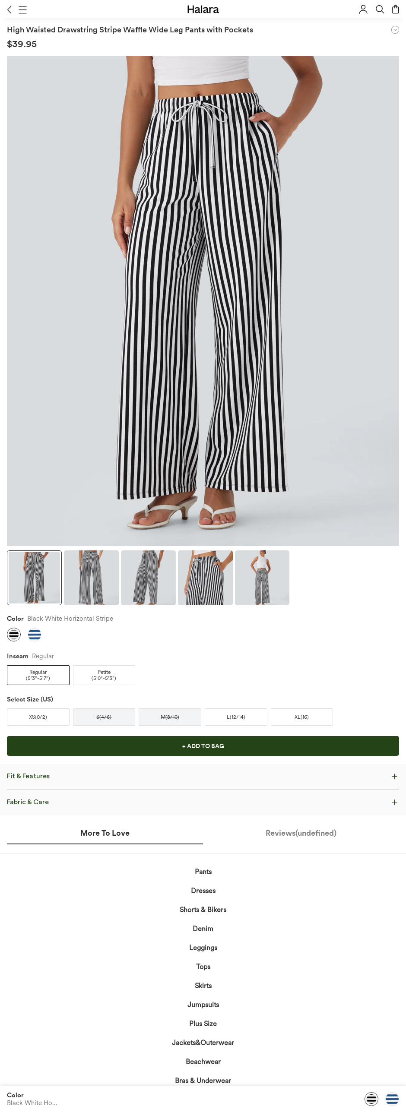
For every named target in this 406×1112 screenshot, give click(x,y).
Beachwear (203, 1062)
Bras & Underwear (203, 1081)
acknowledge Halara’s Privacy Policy (171, 812)
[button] (9, 9)
